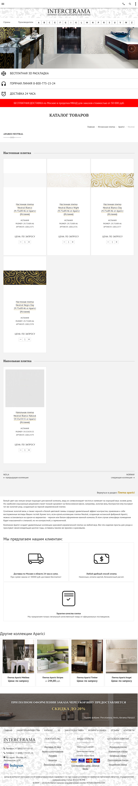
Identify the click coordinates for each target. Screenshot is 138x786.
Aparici (121, 126)
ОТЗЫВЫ (115, 730)
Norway (130, 474)
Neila (6, 474)
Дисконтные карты (53, 764)
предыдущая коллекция (17, 477)
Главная (91, 126)
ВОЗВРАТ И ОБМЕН (97, 730)
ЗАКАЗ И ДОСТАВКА (74, 730)
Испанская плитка (106, 126)
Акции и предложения (52, 751)
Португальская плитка (118, 760)
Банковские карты (85, 751)
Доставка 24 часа (52, 746)
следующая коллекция (121, 477)
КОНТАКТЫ (129, 730)
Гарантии (52, 760)
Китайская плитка (118, 755)
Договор (53, 755)
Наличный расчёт (85, 746)
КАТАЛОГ (48, 730)
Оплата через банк (85, 755)
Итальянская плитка (118, 751)
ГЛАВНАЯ (8, 730)
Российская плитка (118, 764)
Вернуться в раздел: (116, 492)
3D (58, 730)
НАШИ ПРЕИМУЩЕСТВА (28, 730)
